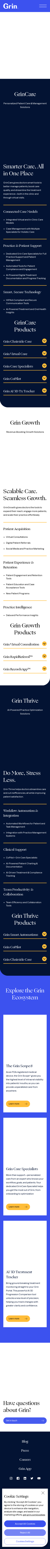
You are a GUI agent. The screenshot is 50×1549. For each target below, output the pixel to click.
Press (25, 1450)
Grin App (25, 1468)
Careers (25, 1459)
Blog (25, 1441)
